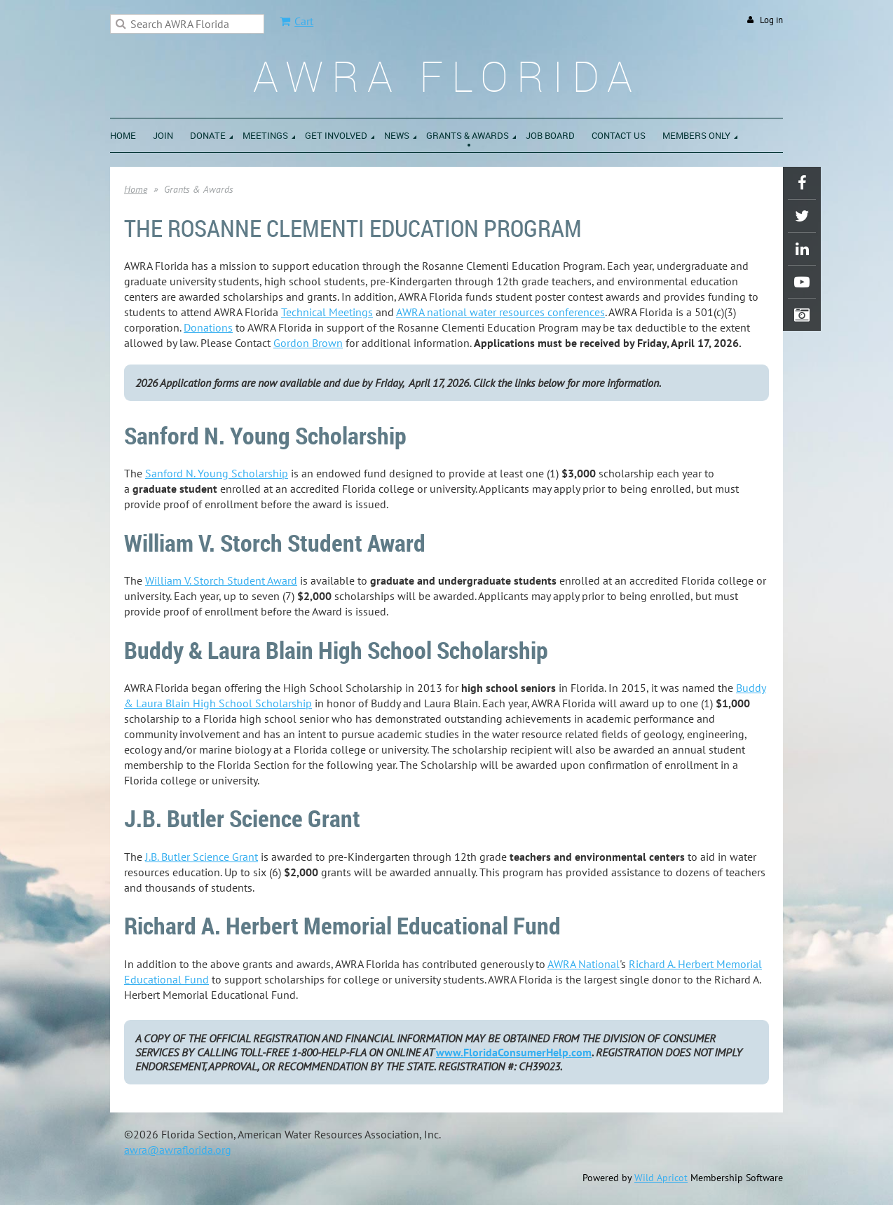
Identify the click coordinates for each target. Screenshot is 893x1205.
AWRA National (583, 964)
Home (135, 189)
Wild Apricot (661, 1177)
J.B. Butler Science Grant (201, 857)
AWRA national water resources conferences (500, 312)
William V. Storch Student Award (221, 580)
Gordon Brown (308, 343)
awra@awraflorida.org (177, 1150)
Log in (771, 20)
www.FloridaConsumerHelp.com (514, 1052)
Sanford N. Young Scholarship (216, 473)
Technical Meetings (327, 312)
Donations (208, 327)
